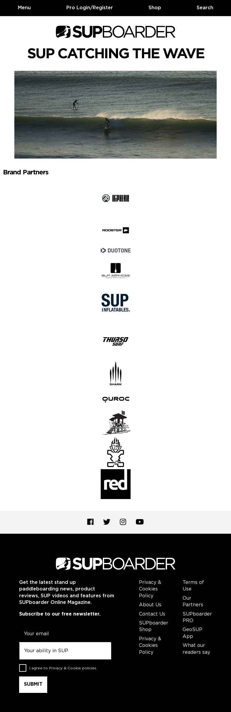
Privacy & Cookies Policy (150, 589)
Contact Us (152, 614)
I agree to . (63, 668)
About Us (150, 605)
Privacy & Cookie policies (72, 668)
